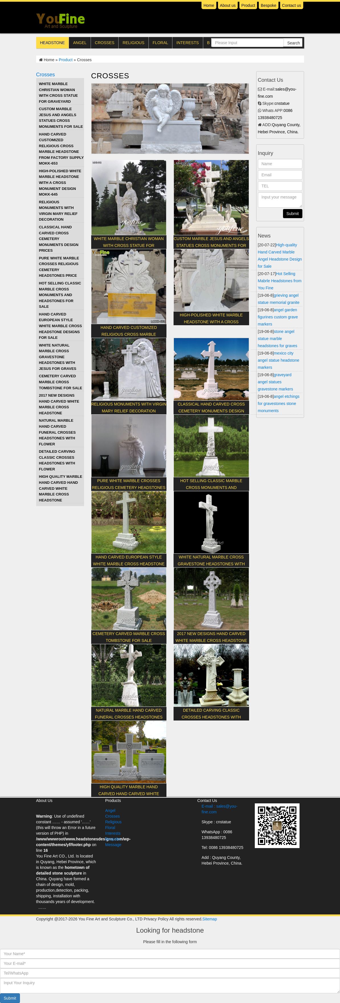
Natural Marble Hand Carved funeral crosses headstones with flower (57, 432)
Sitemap (209, 919)
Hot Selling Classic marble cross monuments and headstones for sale (60, 295)
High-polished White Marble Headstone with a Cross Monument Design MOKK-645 (60, 182)
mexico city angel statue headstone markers (279, 360)
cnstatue (282, 103)
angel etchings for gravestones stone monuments (279, 403)
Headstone (52, 42)
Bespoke (268, 5)
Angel (79, 42)
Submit (10, 998)
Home (208, 5)
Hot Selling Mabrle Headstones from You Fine (280, 280)
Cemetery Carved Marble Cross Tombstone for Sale (60, 382)
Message (113, 844)
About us (228, 5)
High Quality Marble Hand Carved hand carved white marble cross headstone (60, 488)
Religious (133, 42)
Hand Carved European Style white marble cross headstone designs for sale (60, 326)
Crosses (104, 42)
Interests (187, 42)
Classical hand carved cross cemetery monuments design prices (59, 239)
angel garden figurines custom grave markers (278, 317)
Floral (160, 42)
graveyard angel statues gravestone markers (275, 381)
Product (248, 5)
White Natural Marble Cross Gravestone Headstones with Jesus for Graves (57, 357)
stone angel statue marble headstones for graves (278, 338)
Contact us (291, 5)
